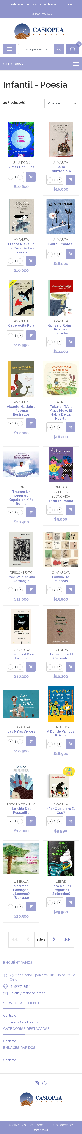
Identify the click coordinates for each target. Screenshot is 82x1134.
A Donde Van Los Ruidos (60, 733)
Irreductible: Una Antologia (21, 579)
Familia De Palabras (60, 579)
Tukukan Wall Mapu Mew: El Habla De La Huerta (60, 413)
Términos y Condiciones (20, 1022)
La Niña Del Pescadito (21, 811)
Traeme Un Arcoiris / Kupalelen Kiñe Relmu (21, 498)
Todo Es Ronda (61, 501)
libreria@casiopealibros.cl (28, 993)
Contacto (9, 1015)
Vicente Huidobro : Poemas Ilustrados (21, 410)
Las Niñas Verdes (21, 731)
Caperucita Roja (21, 325)
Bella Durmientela (61, 169)
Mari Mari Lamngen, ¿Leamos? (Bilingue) (21, 892)
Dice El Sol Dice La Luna (21, 656)
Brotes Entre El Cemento (61, 656)
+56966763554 (20, 986)
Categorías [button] (41, 64)
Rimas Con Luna (21, 167)
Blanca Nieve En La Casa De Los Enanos (21, 248)
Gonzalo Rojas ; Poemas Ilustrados (60, 329)
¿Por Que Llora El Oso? (61, 811)
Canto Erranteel (61, 244)
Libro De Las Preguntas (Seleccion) (61, 890)
